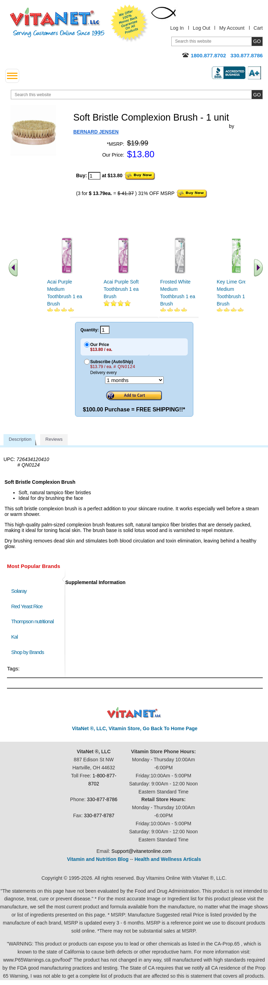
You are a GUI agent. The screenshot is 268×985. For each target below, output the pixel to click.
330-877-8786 (102, 799)
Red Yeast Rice (27, 606)
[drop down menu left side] (12, 76)
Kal (14, 637)
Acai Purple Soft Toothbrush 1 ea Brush (121, 289)
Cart (258, 28)
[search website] (136, 94)
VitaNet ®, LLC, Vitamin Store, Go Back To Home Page (135, 728)
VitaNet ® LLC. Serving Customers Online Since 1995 (57, 22)
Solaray (19, 591)
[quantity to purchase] (94, 176)
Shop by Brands (29, 652)
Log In (177, 28)
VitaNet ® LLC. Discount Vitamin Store (134, 713)
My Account (231, 28)
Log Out (201, 28)
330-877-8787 (99, 815)
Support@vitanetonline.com (141, 851)
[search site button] (257, 94)
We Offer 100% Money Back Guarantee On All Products (129, 23)
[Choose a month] (134, 380)
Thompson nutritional (32, 621)
